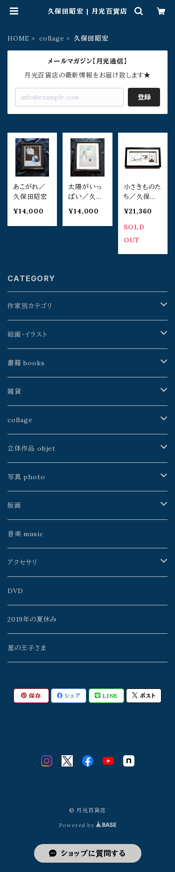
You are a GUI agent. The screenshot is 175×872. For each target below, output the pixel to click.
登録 (144, 97)
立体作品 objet (31, 448)
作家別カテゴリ (30, 306)
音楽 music (25, 534)
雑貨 (14, 391)
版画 (14, 505)
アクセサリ (22, 562)
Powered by (88, 825)
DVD (15, 591)
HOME (18, 38)
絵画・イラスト (27, 334)
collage (51, 38)
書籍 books (25, 363)
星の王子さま (27, 648)
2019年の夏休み (32, 619)
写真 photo (26, 477)
